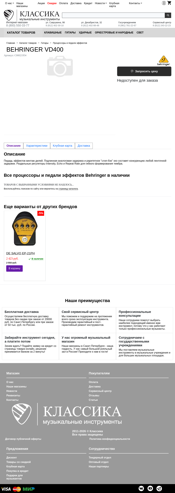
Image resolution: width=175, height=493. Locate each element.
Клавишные (53, 32)
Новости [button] (100, 3)
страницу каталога (68, 188)
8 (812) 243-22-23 (162, 25)
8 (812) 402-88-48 (90, 25)
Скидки (51, 3)
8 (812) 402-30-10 (55, 25)
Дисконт (11, 457)
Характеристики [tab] (36, 145)
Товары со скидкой (18, 462)
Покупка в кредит (17, 471)
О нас (9, 382)
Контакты (12, 400)
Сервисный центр (100, 391)
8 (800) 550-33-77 (17, 25)
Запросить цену (144, 71)
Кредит (88, 3)
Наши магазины (22, 4)
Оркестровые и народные (114, 32)
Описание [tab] (14, 145)
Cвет (140, 32)
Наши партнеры (99, 466)
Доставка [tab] (84, 145)
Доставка (76, 3)
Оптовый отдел (99, 462)
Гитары (70, 32)
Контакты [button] (134, 3)
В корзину (14, 268)
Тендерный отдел (100, 457)
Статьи (93, 400)
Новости (11, 391)
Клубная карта (114, 4)
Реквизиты (13, 395)
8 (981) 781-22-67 (127, 25)
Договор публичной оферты (23, 439)
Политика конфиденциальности (109, 439)
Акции (41, 3)
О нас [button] (8, 3)
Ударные (85, 32)
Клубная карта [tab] (62, 145)
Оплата (63, 3)
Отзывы (94, 395)
